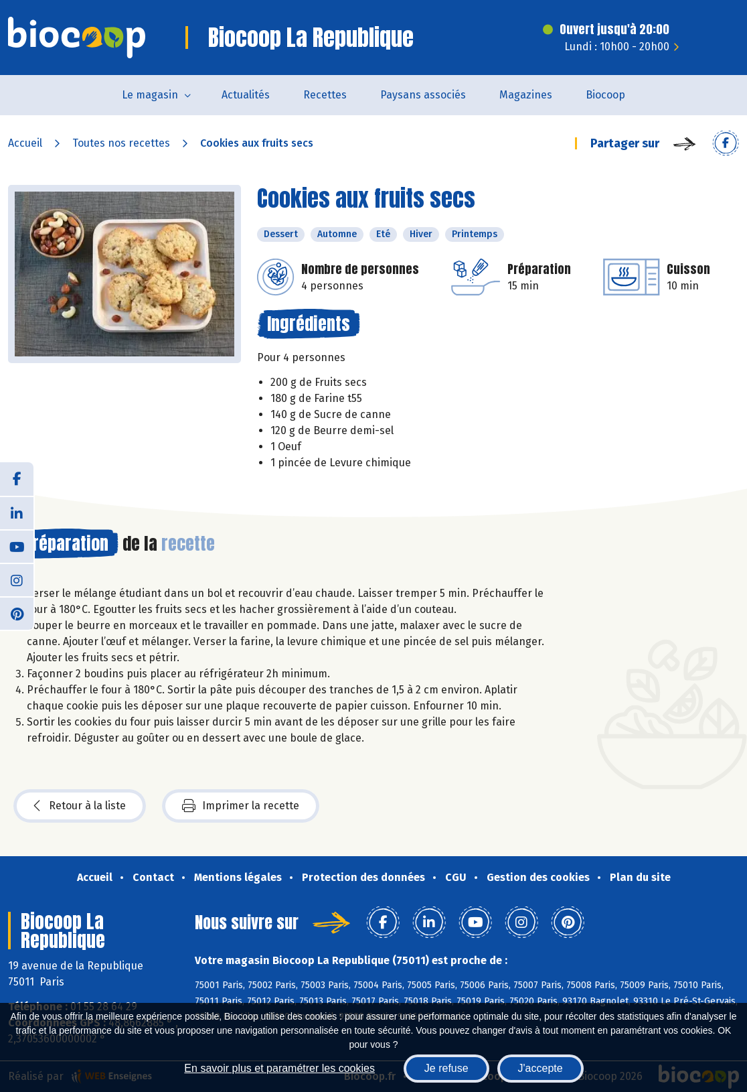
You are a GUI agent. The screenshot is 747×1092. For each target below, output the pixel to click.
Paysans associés (423, 94)
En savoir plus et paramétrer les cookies (279, 1068)
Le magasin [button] (150, 94)
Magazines (525, 94)
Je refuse (446, 1068)
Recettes (325, 94)
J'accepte (540, 1068)
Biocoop (605, 94)
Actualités (246, 94)
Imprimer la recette (240, 806)
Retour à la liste (79, 806)
